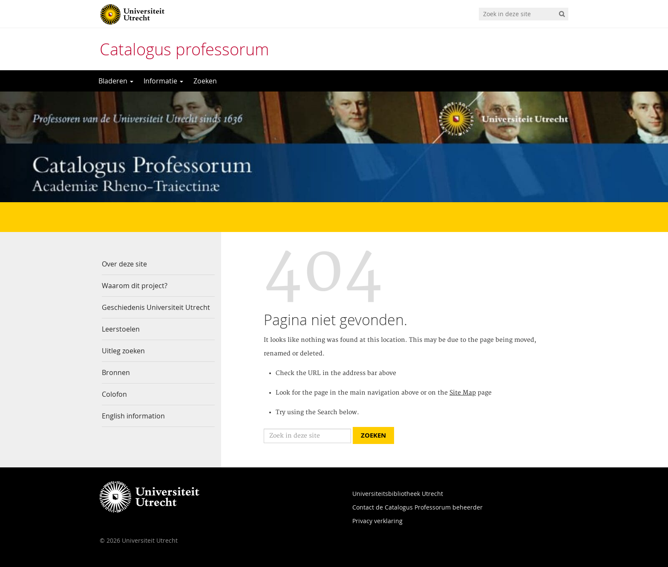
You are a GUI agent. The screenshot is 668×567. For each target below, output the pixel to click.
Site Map (462, 393)
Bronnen (116, 372)
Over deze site (124, 264)
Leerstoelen (121, 329)
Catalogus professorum (184, 49)
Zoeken (205, 81)
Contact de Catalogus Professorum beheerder (417, 507)
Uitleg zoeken (123, 350)
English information (133, 416)
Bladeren (115, 81)
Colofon (114, 394)
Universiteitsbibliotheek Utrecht (397, 494)
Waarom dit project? (134, 285)
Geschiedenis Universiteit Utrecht (156, 307)
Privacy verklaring (377, 521)
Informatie (163, 81)
